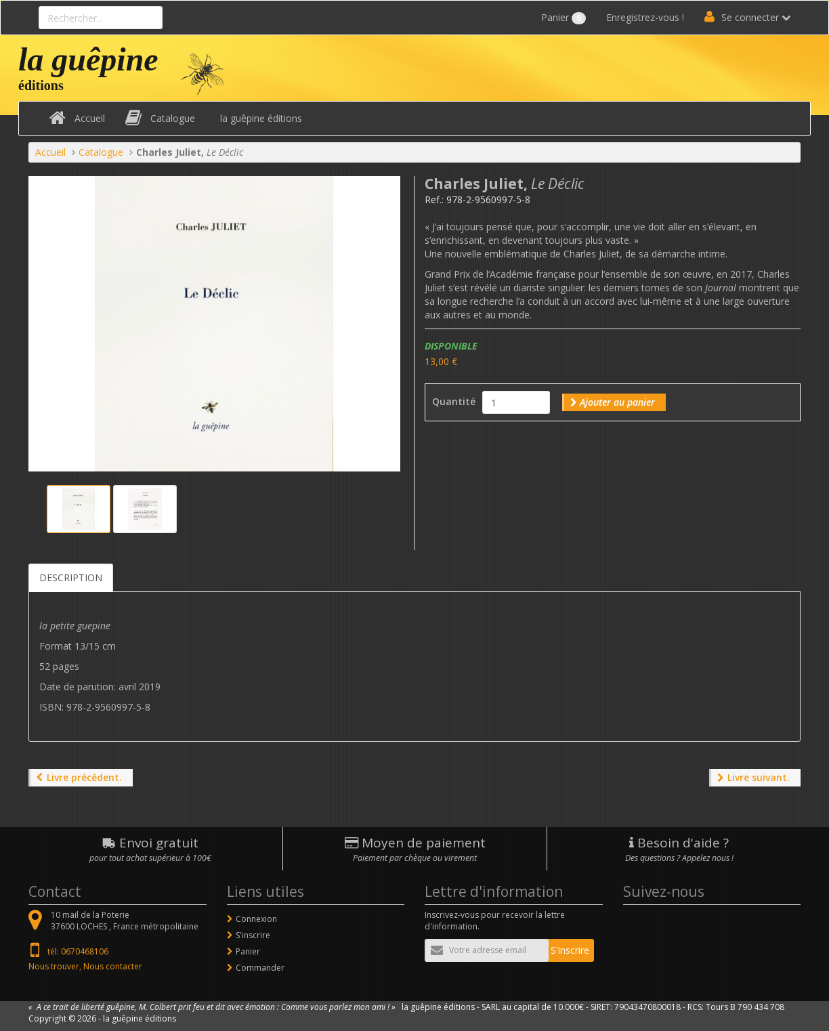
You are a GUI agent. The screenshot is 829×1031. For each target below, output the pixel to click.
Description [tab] (70, 577)
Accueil (90, 118)
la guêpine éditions (261, 118)
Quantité (453, 401)
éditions (41, 85)
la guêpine (88, 59)
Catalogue (172, 118)
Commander (260, 967)
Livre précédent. (84, 777)
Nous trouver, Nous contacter (85, 966)
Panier (563, 17)
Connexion (256, 919)
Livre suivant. (758, 777)
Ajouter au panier (617, 402)
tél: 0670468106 (77, 951)
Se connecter (750, 17)
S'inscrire (253, 935)
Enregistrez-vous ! (645, 17)
